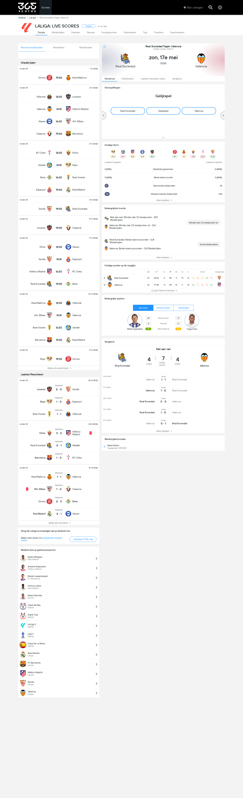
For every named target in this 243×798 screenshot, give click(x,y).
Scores (46, 7)
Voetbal (23, 17)
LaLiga (34, 17)
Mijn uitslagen (193, 7)
